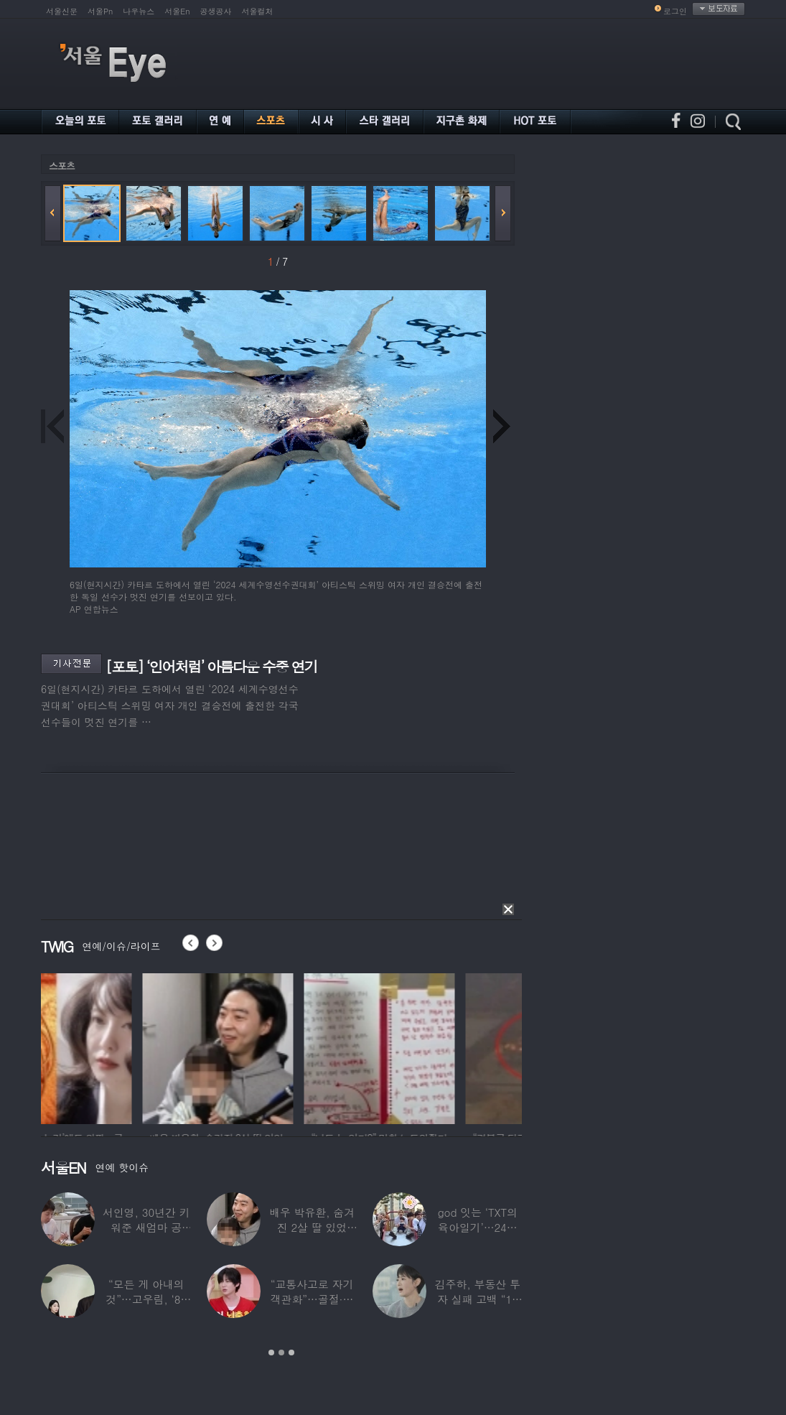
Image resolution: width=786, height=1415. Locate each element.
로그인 (675, 11)
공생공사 (216, 11)
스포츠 (62, 165)
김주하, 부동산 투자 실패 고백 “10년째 (477, 1299)
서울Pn (100, 11)
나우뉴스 (138, 11)
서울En (177, 11)
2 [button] (281, 1352)
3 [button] (291, 1352)
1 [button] (271, 1352)
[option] (116, 1046)
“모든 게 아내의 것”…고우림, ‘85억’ (146, 1299)
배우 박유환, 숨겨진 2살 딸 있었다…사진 (312, 1227)
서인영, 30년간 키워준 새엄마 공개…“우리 (146, 1227)
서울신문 (62, 11)
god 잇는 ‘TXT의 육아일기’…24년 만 (478, 1227)
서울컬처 (257, 11)
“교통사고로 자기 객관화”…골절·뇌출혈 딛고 (312, 1299)
